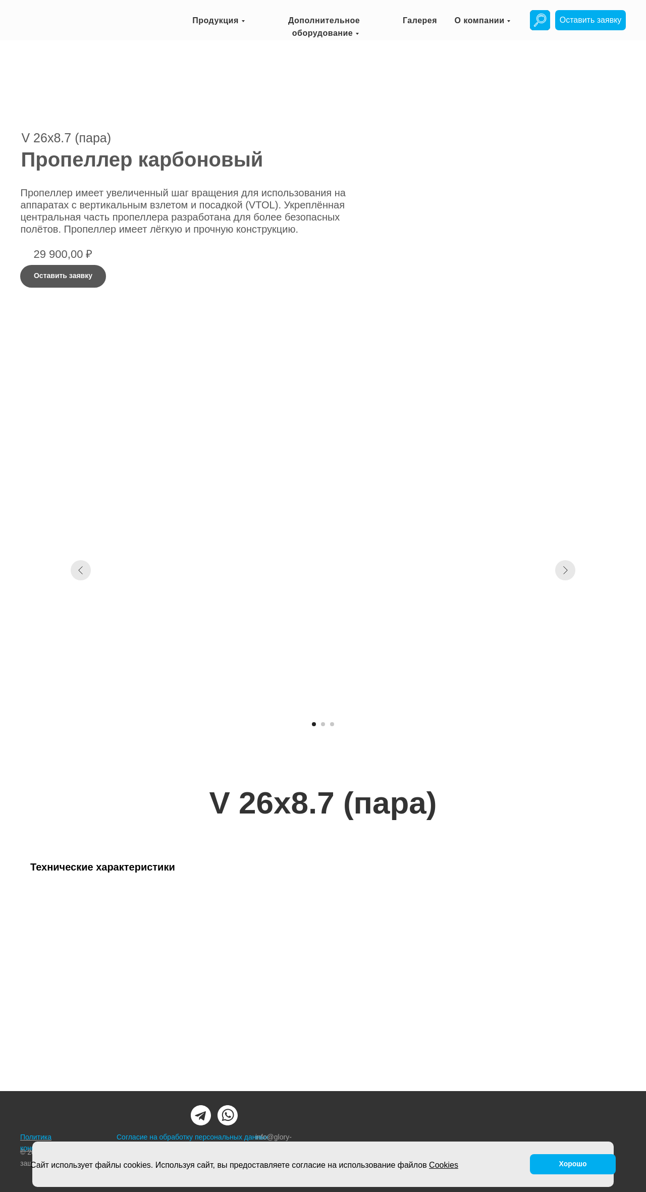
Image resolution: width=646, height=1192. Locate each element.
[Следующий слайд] (565, 570)
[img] (540, 20)
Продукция (215, 20)
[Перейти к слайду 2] (323, 724)
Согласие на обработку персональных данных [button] (192, 1137)
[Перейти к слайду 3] (332, 724)
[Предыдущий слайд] (81, 570)
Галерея (420, 20)
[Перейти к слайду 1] (314, 724)
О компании (480, 20)
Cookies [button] (443, 1165)
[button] (590, 20)
